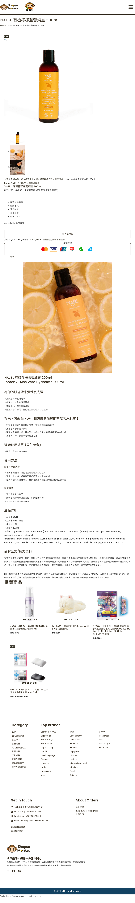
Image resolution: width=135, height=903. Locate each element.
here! (39, 897)
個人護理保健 (27, 180)
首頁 (6, 180)
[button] (5, 40)
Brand (7, 183)
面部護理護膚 (56, 180)
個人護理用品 (42, 180)
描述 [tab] (12, 257)
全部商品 (15, 180)
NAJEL (14, 183)
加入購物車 (67, 234)
